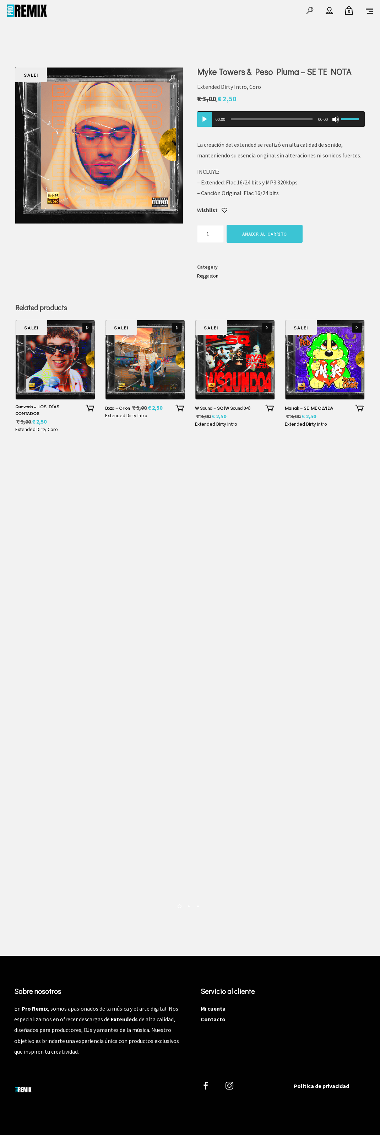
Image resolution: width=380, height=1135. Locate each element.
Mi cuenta (213, 1008)
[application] (281, 119)
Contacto (213, 1019)
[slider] (271, 119)
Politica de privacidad (321, 1086)
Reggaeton (207, 276)
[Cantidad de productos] (210, 234)
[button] (172, 78)
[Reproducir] (204, 119)
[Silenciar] (335, 119)
